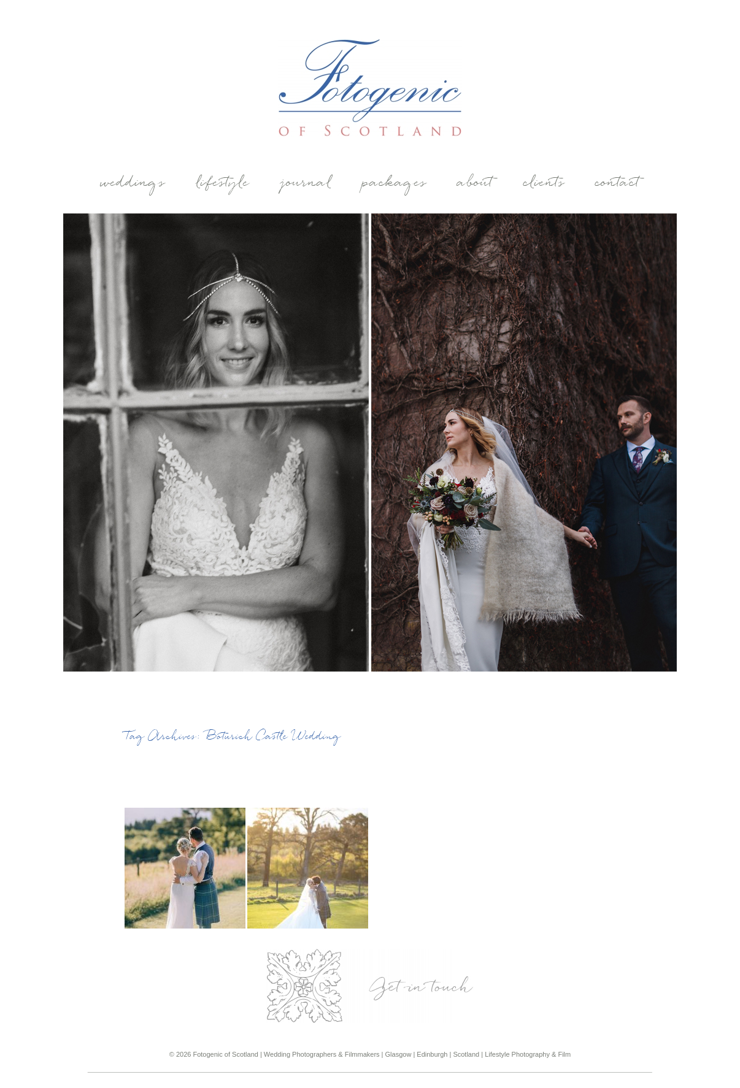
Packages (395, 183)
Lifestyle (223, 183)
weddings (133, 183)
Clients (544, 183)
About (475, 183)
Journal (306, 183)
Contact (618, 183)
